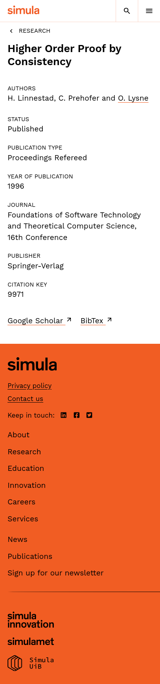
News (17, 539)
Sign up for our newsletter (56, 572)
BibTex (96, 320)
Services (23, 518)
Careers (22, 501)
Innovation (27, 485)
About (19, 434)
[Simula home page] (32, 376)
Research (29, 31)
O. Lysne (133, 98)
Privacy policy (29, 386)
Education (26, 468)
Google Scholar (40, 320)
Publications (30, 556)
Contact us (25, 399)
